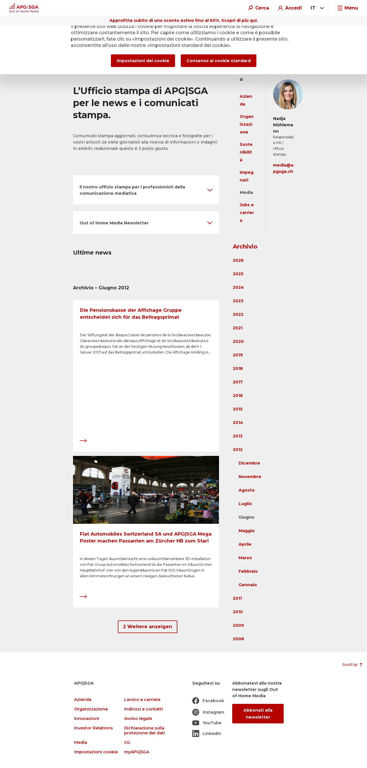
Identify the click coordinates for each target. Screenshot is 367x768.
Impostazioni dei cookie (143, 60)
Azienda (82, 699)
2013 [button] (238, 436)
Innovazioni (86, 718)
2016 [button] (238, 395)
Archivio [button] (245, 246)
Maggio (247, 530)
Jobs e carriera (247, 212)
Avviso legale (138, 718)
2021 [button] (238, 327)
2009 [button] (238, 625)
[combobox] (316, 8)
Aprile (245, 544)
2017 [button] (238, 382)
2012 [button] (238, 449)
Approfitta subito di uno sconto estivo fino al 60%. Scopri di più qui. (183, 20)
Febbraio (248, 571)
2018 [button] (238, 368)
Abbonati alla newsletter (257, 714)
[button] (146, 189)
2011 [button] (237, 598)
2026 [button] (238, 260)
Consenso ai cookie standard (219, 60)
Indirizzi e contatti (143, 709)
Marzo (245, 557)
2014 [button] (238, 422)
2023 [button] (238, 300)
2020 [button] (238, 341)
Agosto (247, 490)
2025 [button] (238, 273)
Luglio (245, 503)
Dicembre (249, 463)
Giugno (246, 517)
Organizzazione (246, 124)
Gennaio (248, 584)
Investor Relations (93, 728)
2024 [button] (238, 287)
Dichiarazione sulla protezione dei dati (144, 730)
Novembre (250, 476)
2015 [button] (238, 409)
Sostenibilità (246, 152)
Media (246, 192)
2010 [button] (238, 611)
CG (127, 742)
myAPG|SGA (136, 752)
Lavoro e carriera (142, 699)
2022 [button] (238, 314)
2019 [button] (238, 355)
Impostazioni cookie (96, 752)
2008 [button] (238, 638)
